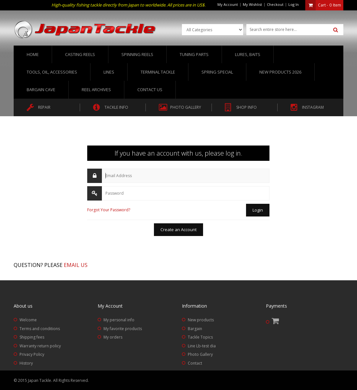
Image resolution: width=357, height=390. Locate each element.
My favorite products (122, 328)
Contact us (149, 89)
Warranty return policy (40, 346)
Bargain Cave (41, 89)
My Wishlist (252, 4)
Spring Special (217, 72)
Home (33, 54)
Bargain (195, 328)
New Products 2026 (280, 72)
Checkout (275, 4)
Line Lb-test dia (202, 346)
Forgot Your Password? (108, 210)
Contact (195, 363)
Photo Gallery (200, 354)
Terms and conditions (40, 328)
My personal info (118, 320)
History (26, 363)
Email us (76, 265)
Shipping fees (32, 337)
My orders (112, 337)
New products (201, 320)
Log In (293, 4)
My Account (227, 4)
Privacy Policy (32, 354)
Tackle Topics (200, 337)
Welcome (28, 320)
